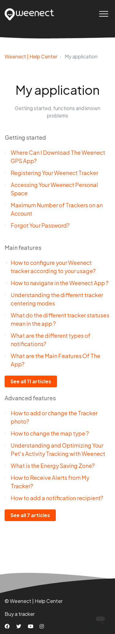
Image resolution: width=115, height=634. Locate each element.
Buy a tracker (20, 614)
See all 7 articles (30, 515)
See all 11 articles (30, 381)
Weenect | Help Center (31, 56)
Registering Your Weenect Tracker (54, 172)
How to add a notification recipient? (57, 497)
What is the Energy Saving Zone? (53, 465)
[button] (103, 14)
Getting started (25, 137)
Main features (23, 247)
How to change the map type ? (50, 433)
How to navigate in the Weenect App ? (60, 282)
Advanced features (30, 397)
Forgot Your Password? (40, 225)
